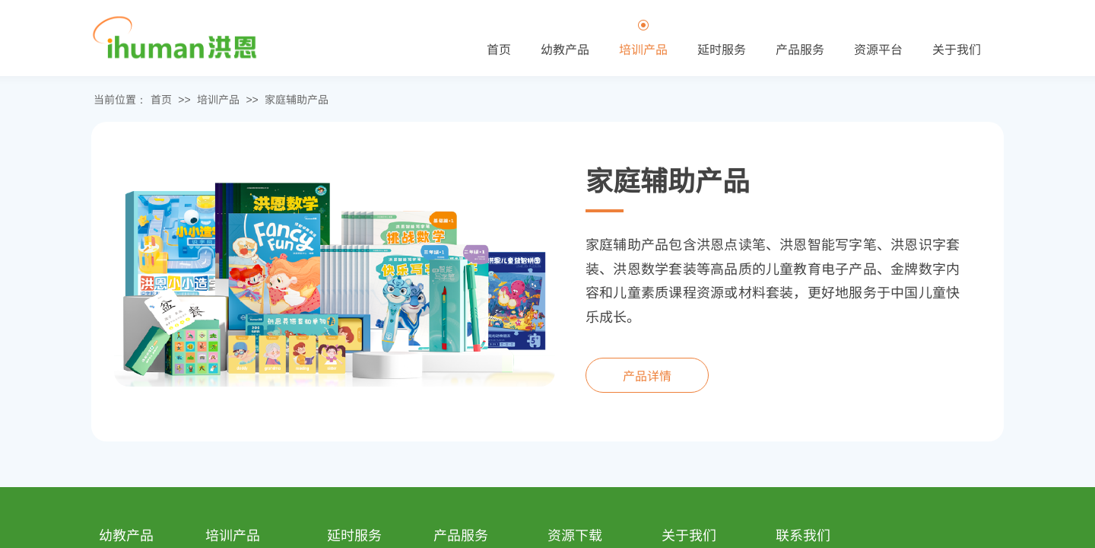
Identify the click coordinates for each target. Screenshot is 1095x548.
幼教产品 (565, 49)
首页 (161, 99)
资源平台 (878, 49)
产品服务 (800, 49)
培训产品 (218, 99)
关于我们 (956, 49)
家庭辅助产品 (296, 99)
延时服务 (721, 49)
